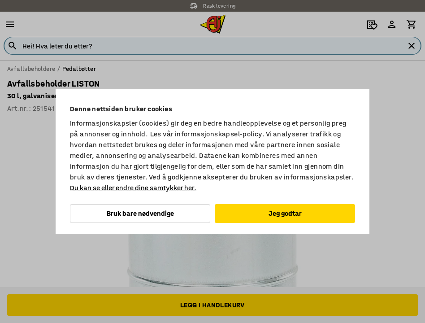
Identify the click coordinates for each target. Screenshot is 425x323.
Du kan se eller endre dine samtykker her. (133, 187)
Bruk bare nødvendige (140, 213)
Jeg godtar (285, 213)
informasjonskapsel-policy (218, 134)
